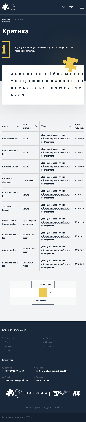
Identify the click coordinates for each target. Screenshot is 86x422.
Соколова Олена (10, 138)
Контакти (48, 346)
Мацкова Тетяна (10, 166)
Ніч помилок (29, 180)
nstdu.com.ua (42, 380)
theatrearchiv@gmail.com (17, 380)
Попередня (45, 284)
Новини (47, 342)
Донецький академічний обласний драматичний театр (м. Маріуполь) (55, 138)
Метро (26, 138)
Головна (6, 19)
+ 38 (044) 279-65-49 (14, 371)
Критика (48, 338)
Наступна (41, 300)
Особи (6, 350)
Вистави (7, 346)
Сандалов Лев (9, 250)
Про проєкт (8, 338)
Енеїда (26, 194)
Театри (6, 342)
